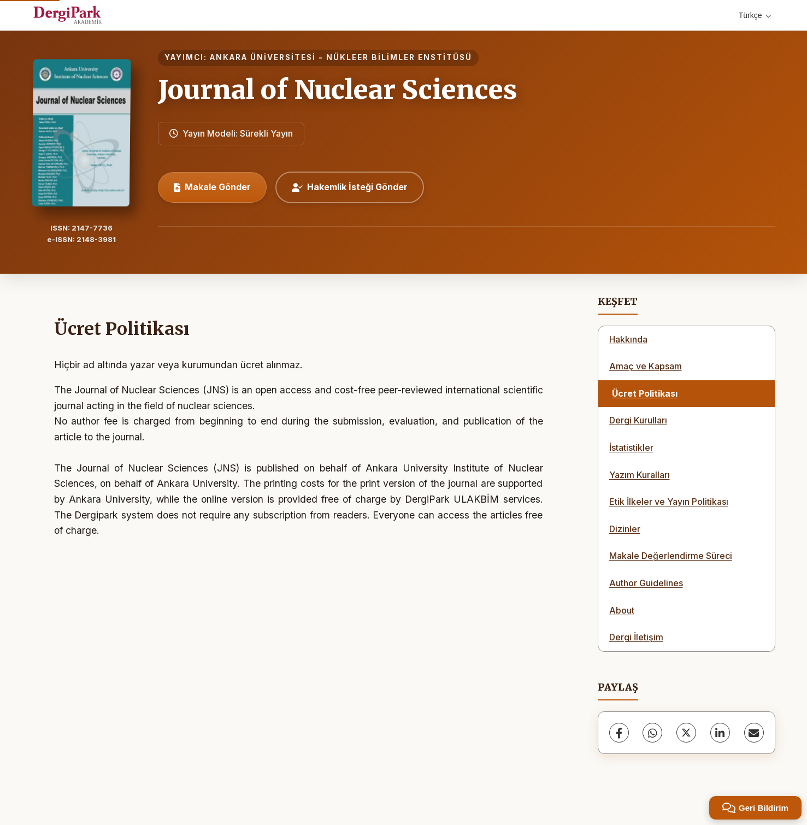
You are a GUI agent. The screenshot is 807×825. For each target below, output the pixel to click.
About (621, 610)
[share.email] (754, 732)
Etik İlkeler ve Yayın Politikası (668, 501)
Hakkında (628, 339)
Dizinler (624, 528)
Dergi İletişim (636, 637)
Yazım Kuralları (639, 474)
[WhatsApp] (652, 732)
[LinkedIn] (720, 732)
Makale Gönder (212, 186)
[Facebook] (619, 732)
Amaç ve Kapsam (645, 366)
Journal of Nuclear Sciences (337, 89)
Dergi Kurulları (638, 420)
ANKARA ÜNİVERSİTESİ (263, 57)
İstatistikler (631, 447)
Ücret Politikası (645, 393)
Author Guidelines (646, 583)
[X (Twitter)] (686, 732)
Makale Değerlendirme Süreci (670, 555)
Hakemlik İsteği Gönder (350, 186)
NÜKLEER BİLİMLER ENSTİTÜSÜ (399, 57)
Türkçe (755, 15)
